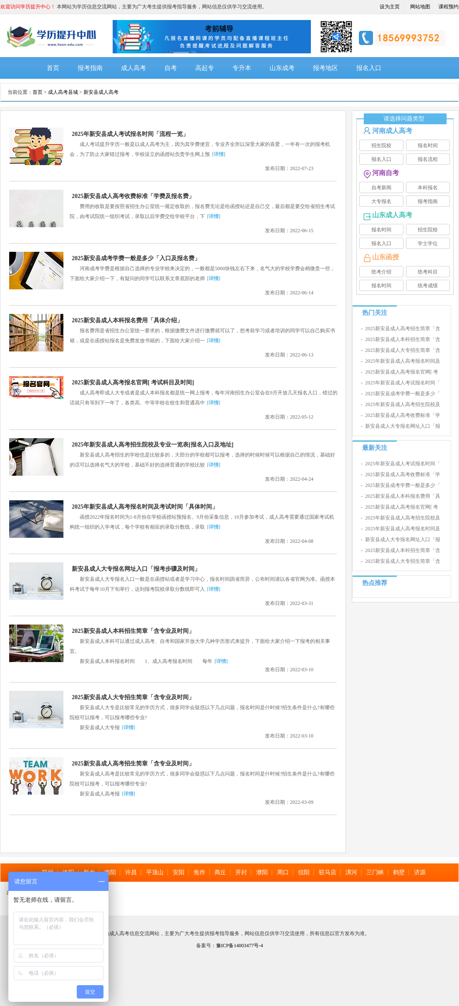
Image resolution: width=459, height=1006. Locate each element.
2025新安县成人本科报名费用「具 (402, 496)
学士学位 (428, 243)
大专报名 (381, 201)
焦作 (199, 872)
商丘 (220, 872)
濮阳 (262, 872)
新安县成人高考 (101, 92)
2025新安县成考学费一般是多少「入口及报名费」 (136, 258)
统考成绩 (428, 286)
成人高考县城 (63, 92)
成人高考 (133, 68)
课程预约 (449, 7)
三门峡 (375, 872)
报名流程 (428, 159)
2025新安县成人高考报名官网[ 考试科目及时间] (133, 382)
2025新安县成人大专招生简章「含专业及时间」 (133, 697)
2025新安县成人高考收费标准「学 (402, 415)
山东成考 (282, 68)
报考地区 (325, 68)
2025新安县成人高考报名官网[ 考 (401, 372)
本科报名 (428, 188)
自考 (170, 68)
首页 (53, 68)
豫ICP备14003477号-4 (239, 945)
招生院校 (381, 145)
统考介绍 (381, 272)
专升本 (241, 68)
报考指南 (90, 68)
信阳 (304, 872)
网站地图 (420, 7)
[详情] (218, 154)
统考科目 (428, 272)
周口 (283, 872)
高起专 (204, 68)
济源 (420, 872)
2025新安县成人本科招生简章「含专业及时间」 (133, 631)
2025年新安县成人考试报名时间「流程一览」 (130, 134)
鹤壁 (399, 872)
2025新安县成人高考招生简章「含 (402, 328)
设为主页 (390, 7)
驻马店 (327, 872)
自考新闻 (381, 188)
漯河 (351, 872)
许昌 (131, 872)
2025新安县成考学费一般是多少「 (402, 393)
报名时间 (428, 145)
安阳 (178, 872)
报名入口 (368, 68)
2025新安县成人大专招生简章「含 (402, 350)
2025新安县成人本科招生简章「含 (402, 339)
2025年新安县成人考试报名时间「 (402, 383)
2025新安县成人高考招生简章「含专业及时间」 (133, 763)
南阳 (110, 872)
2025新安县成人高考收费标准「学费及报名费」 (133, 196)
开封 (241, 872)
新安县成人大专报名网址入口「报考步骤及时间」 (136, 569)
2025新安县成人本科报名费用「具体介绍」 (127, 320)
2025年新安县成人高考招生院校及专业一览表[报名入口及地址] (152, 445)
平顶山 (155, 872)
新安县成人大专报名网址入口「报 (402, 426)
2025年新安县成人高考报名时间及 (402, 361)
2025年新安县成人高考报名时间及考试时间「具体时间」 (145, 507)
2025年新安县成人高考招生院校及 (402, 404)
